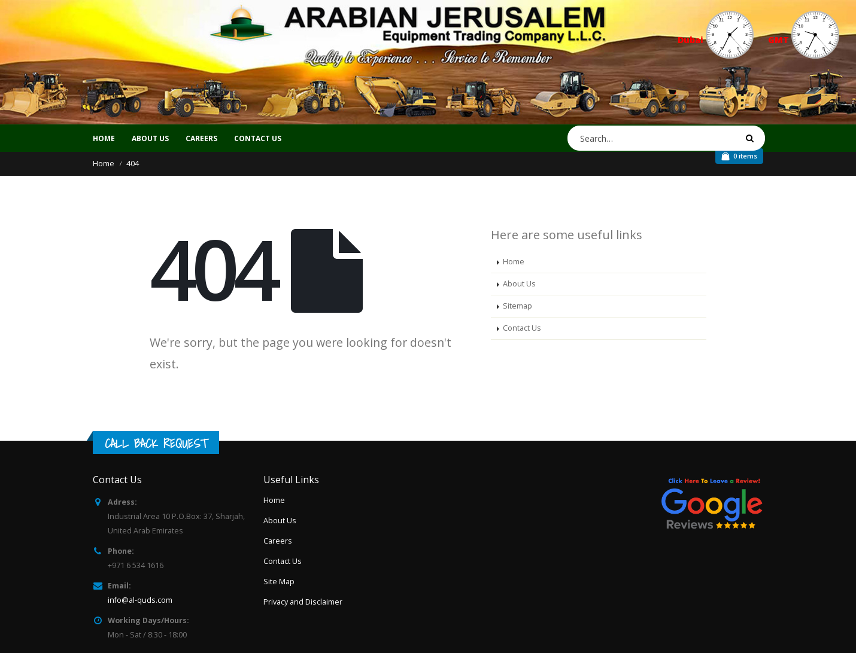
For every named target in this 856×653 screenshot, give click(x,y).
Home (104, 138)
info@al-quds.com (140, 600)
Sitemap (517, 306)
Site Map (279, 581)
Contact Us (522, 328)
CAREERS (201, 138)
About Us (519, 284)
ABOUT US (150, 138)
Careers (277, 541)
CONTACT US (257, 138)
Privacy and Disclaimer (302, 602)
